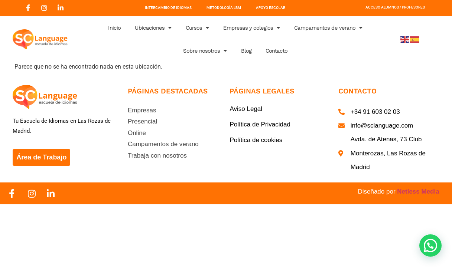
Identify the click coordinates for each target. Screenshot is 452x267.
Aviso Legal (246, 108)
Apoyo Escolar (270, 8)
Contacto (276, 51)
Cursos (197, 28)
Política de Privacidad (260, 124)
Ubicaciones (153, 28)
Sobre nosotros (205, 50)
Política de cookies (256, 140)
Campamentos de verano (328, 28)
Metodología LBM (224, 8)
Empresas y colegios (251, 28)
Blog (246, 51)
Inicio (114, 28)
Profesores (413, 7)
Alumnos (390, 7)
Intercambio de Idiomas (168, 8)
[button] (430, 245)
